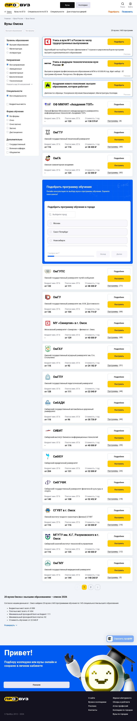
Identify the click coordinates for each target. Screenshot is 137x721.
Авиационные (21, 68)
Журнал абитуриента (122, 698)
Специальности (57, 12)
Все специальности (22, 95)
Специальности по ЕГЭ (38, 12)
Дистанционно (22, 132)
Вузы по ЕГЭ (19, 12)
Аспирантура (20, 52)
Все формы (17, 116)
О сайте (91, 698)
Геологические (22, 80)
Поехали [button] (22, 686)
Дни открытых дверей (76, 12)
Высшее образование (22, 44)
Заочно (15, 128)
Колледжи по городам (123, 710)
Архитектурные (22, 72)
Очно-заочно (18, 124)
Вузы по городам (120, 714)
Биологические (22, 76)
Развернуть (11, 625)
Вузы (67, 5)
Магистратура (22, 48)
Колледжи (83, 5)
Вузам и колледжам (97, 702)
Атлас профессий (120, 706)
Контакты (92, 710)
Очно (13, 120)
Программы (113, 121)
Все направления (22, 64)
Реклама (127, 54)
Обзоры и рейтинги (121, 702)
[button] (119, 42)
